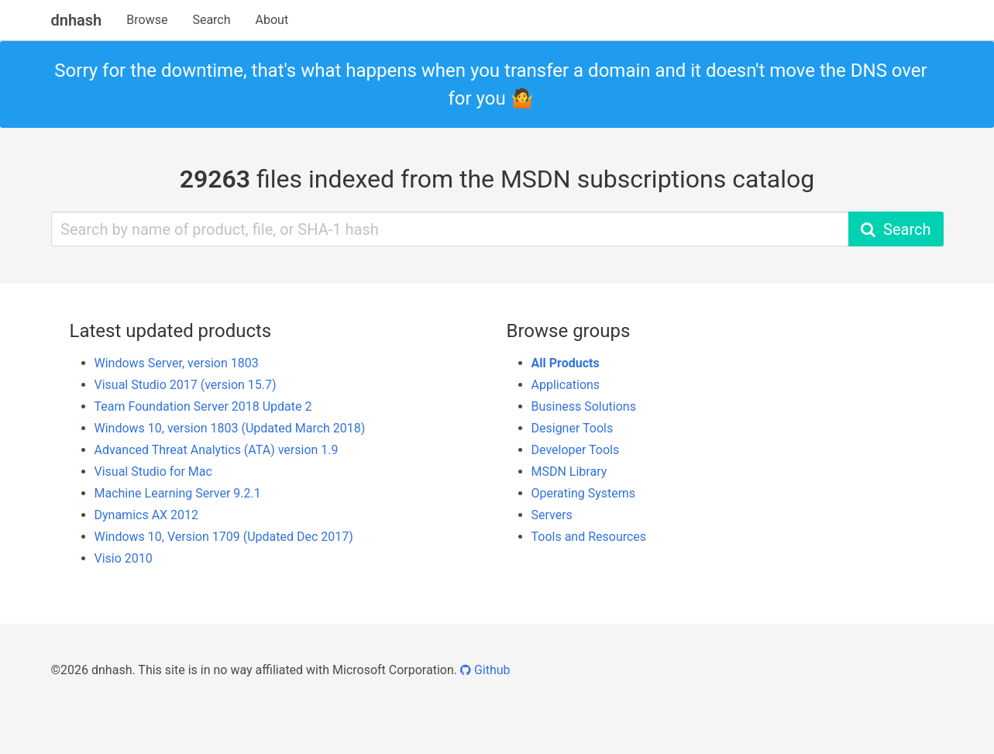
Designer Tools (572, 428)
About (272, 19)
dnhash (76, 20)
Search (211, 19)
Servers (552, 515)
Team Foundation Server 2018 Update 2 (203, 406)
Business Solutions (583, 406)
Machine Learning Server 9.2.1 (178, 493)
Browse (146, 19)
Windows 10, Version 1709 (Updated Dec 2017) (224, 536)
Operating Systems (583, 493)
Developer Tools (575, 449)
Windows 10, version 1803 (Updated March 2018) (230, 428)
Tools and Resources (589, 536)
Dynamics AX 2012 (147, 515)
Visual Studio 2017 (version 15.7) (186, 384)
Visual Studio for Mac (153, 471)
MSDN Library (569, 471)
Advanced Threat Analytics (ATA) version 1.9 (217, 449)
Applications (565, 384)
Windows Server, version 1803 (177, 363)
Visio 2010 (124, 558)
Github (485, 670)
